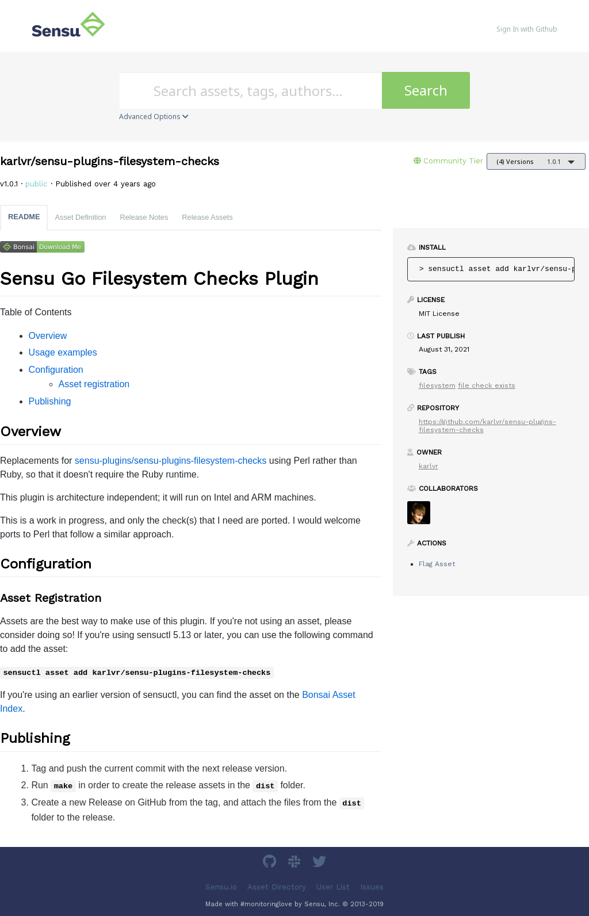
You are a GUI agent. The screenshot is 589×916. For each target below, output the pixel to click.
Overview (48, 336)
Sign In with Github (526, 29)
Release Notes (144, 217)
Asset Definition (80, 217)
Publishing (50, 401)
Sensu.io (221, 886)
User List (333, 886)
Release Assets (207, 217)
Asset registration (94, 384)
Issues (372, 886)
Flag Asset (437, 564)
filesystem (437, 385)
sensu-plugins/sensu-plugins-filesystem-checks (170, 460)
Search (426, 90)
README (24, 216)
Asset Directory (276, 886)
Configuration (56, 370)
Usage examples (63, 352)
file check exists (486, 385)
